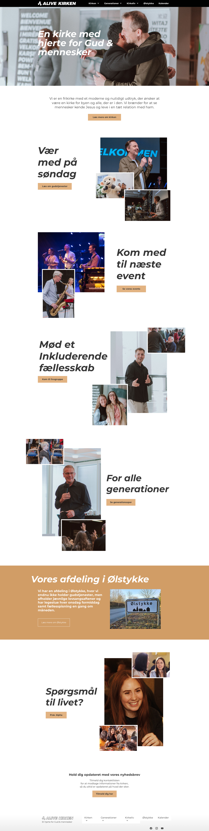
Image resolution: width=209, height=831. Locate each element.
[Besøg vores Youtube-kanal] (162, 828)
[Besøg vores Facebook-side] (151, 828)
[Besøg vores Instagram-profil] (156, 828)
